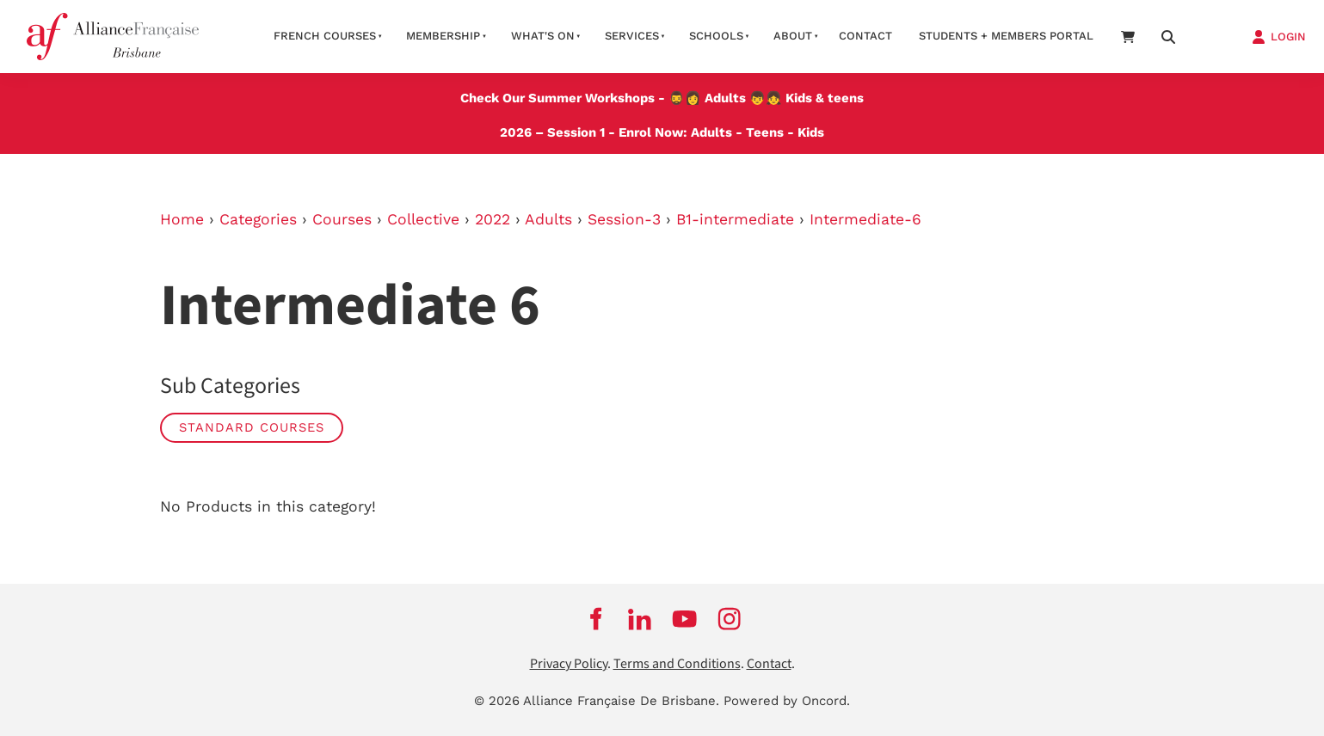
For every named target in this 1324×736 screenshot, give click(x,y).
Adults (725, 98)
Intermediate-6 (865, 219)
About (792, 35)
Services (632, 35)
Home (182, 219)
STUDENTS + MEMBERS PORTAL (1006, 35)
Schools (716, 35)
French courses (325, 35)
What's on (543, 35)
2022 (492, 219)
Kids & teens (824, 98)
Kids (810, 132)
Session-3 (624, 219)
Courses (342, 219)
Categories (258, 219)
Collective (423, 219)
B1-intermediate (735, 219)
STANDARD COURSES (251, 427)
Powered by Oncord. (787, 700)
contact (865, 35)
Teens (765, 132)
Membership (443, 35)
